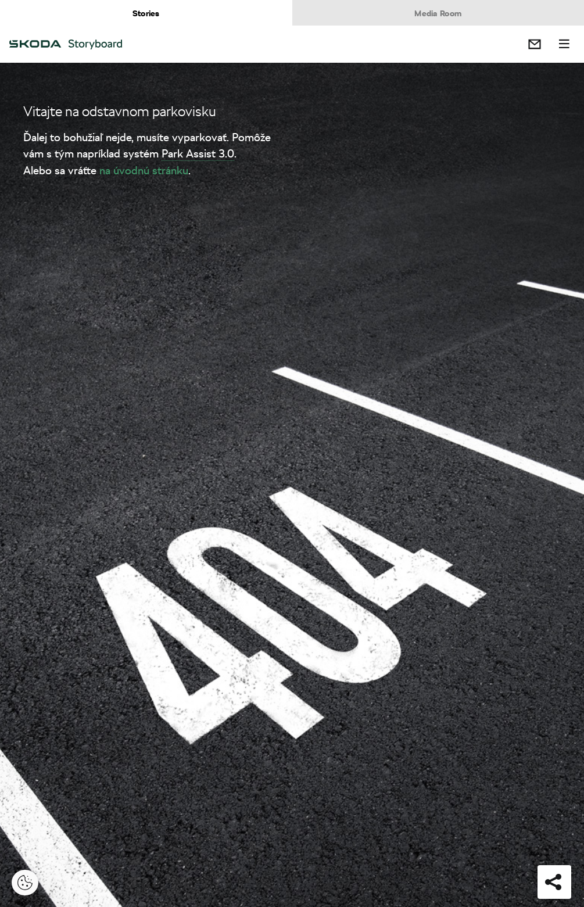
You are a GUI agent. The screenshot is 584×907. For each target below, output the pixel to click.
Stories (146, 13)
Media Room (437, 13)
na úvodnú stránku (143, 170)
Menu (564, 44)
